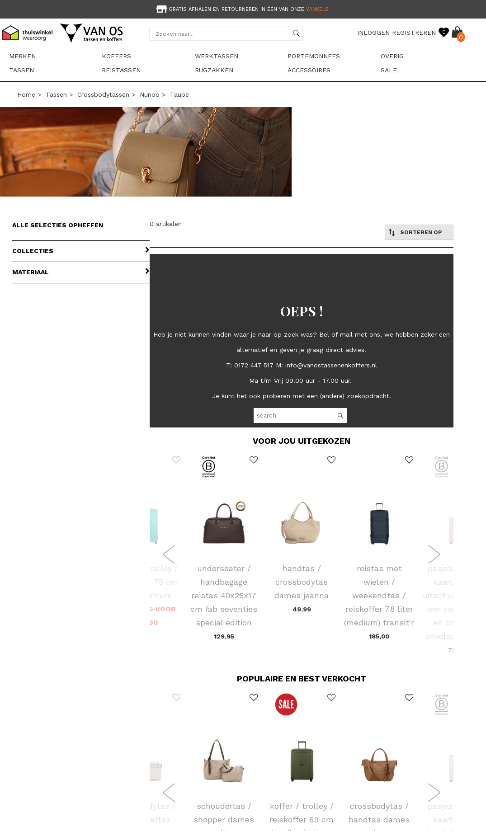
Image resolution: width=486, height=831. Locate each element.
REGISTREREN (414, 32)
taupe (179, 94)
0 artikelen (166, 223)
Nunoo (150, 94)
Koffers (116, 56)
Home (26, 94)
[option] (243, 8)
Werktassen (216, 56)
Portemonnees (314, 56)
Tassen (21, 70)
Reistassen (121, 70)
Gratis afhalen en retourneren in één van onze (242, 9)
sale (389, 70)
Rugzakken (214, 70)
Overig (392, 56)
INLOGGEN (373, 32)
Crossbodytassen (103, 94)
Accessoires (309, 70)
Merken (22, 56)
